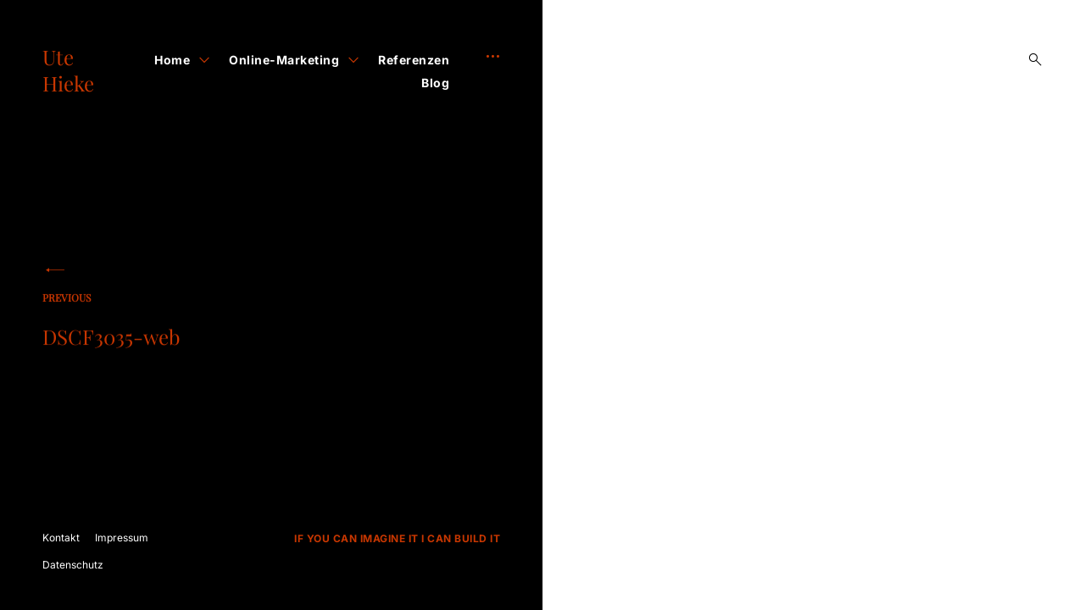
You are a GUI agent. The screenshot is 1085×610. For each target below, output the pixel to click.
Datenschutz (72, 564)
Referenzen (413, 60)
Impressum (121, 537)
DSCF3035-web (148, 325)
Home (172, 60)
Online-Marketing (284, 60)
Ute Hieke (68, 70)
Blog (435, 82)
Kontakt (61, 537)
